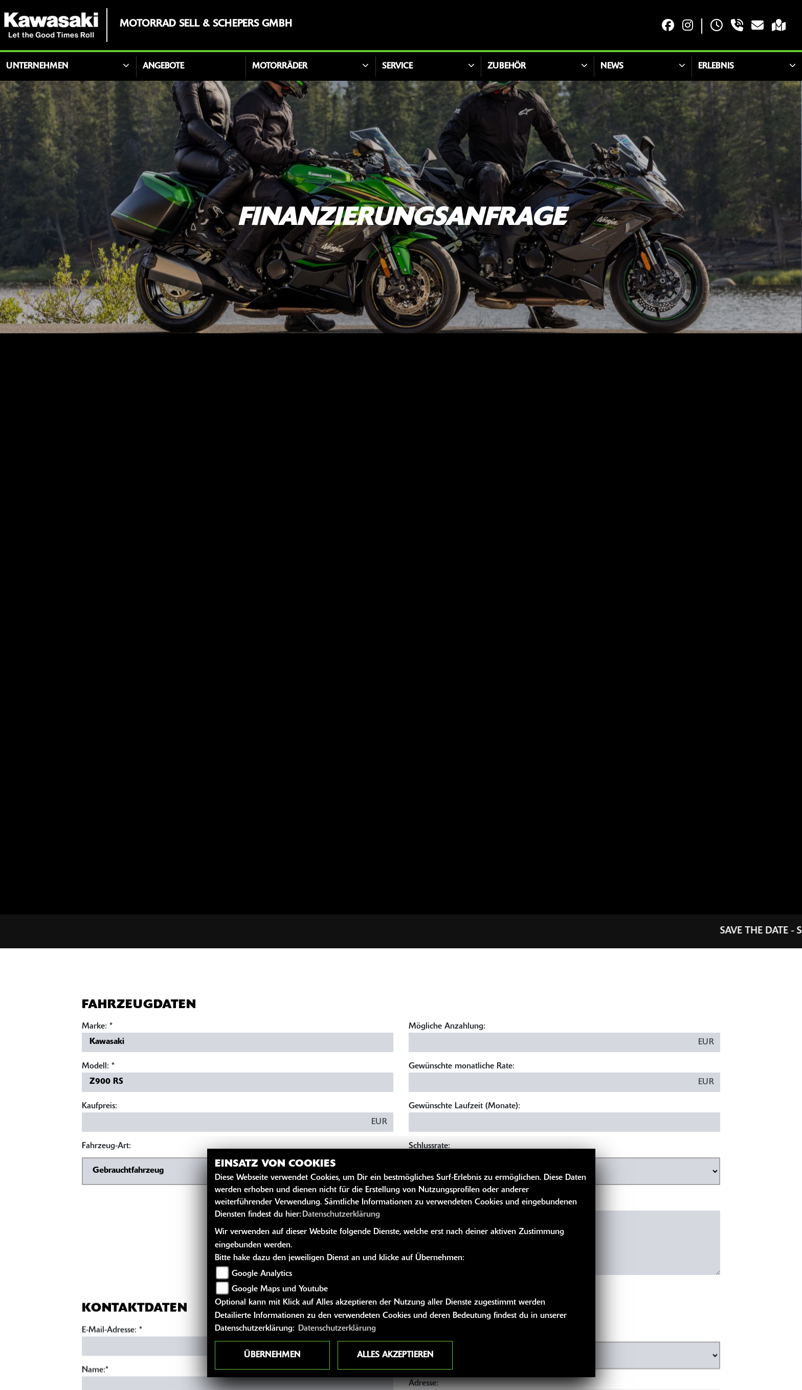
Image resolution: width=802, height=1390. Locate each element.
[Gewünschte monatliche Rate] (551, 1082)
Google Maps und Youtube (280, 1289)
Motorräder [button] (279, 66)
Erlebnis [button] (716, 66)
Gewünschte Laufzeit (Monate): (464, 1106)
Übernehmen (272, 1355)
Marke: (94, 1026)
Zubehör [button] (506, 66)
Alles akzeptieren (395, 1355)
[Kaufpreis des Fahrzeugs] (224, 1122)
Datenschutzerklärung (341, 1215)
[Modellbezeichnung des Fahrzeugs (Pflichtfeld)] (237, 1082)
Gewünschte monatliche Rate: (462, 1066)
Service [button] (397, 66)
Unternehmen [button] (37, 66)
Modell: (95, 1066)
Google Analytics (262, 1274)
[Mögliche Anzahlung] (551, 1042)
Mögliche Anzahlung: (447, 1026)
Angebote (163, 66)
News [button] (611, 66)
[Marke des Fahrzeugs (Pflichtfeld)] (237, 1042)
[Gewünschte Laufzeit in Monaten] (564, 1122)
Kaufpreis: (99, 1106)
